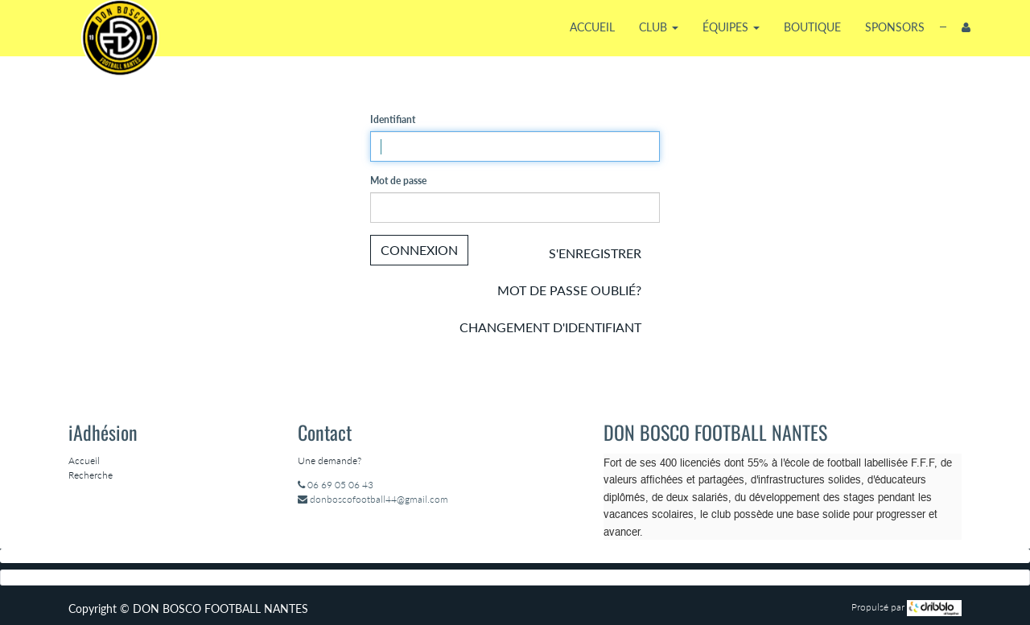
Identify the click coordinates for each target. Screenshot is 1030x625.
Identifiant (392, 119)
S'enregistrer (595, 253)
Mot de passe (398, 181)
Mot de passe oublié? (569, 290)
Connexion (419, 249)
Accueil (84, 460)
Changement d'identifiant (550, 327)
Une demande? (329, 460)
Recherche (90, 475)
